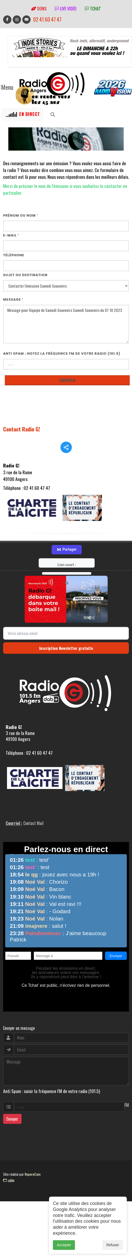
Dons (38, 8)
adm (8, 1187)
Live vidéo (66, 8)
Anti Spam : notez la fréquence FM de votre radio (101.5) (62, 353)
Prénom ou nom (20, 215)
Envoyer (12, 1126)
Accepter (64, 1245)
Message (13, 299)
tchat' (93, 8)
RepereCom (32, 1181)
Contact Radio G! (21, 429)
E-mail (11, 235)
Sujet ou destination (25, 274)
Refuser (112, 1245)
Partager (67, 556)
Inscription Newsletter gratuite (66, 655)
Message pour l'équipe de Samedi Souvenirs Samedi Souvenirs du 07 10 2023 (66, 324)
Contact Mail (33, 830)
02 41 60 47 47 (47, 19)
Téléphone (13, 255)
